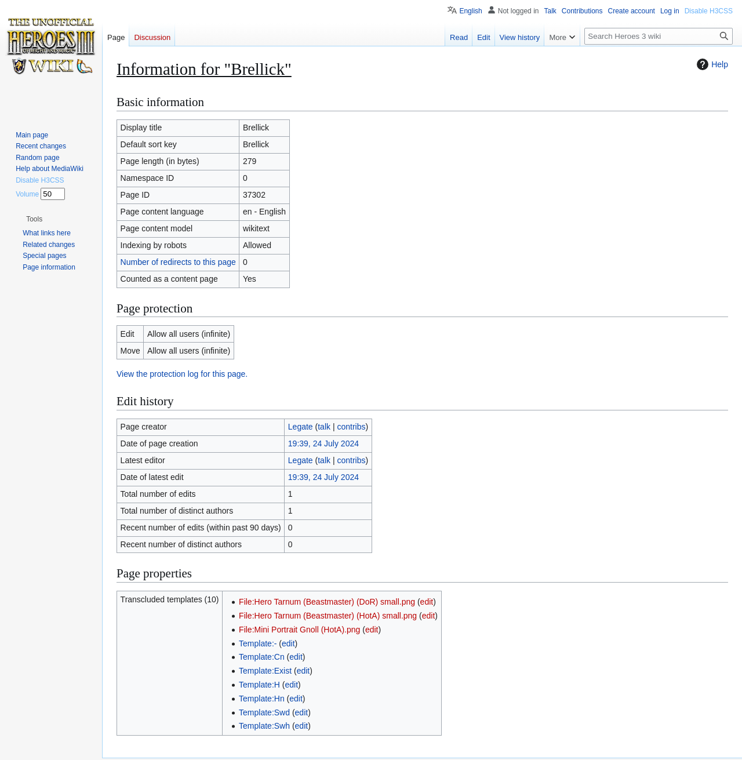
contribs (351, 426)
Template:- (258, 643)
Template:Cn (262, 656)
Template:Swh (264, 725)
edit (427, 601)
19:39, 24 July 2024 (323, 443)
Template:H (259, 684)
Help (711, 64)
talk (324, 426)
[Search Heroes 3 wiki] (658, 36)
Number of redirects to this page (178, 262)
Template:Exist (265, 670)
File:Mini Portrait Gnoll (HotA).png (299, 629)
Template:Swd (264, 712)
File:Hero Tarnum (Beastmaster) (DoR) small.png (327, 601)
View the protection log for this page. (182, 374)
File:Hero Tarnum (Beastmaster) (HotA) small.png (328, 615)
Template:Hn (262, 698)
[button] (34, 219)
